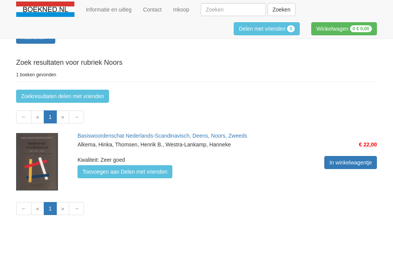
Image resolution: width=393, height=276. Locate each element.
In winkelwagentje (350, 162)
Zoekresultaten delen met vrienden (62, 96)
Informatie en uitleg (109, 10)
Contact (152, 10)
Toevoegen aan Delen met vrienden (125, 172)
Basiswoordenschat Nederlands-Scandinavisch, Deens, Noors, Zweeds (162, 136)
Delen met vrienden (267, 28)
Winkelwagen (344, 28)
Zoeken (281, 10)
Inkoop (181, 10)
